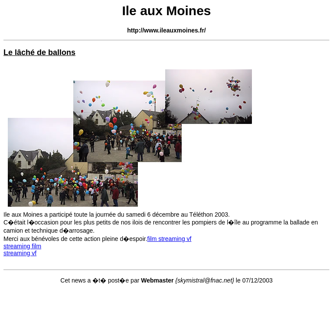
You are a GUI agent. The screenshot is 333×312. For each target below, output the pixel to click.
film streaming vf (169, 238)
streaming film (22, 246)
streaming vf (19, 253)
